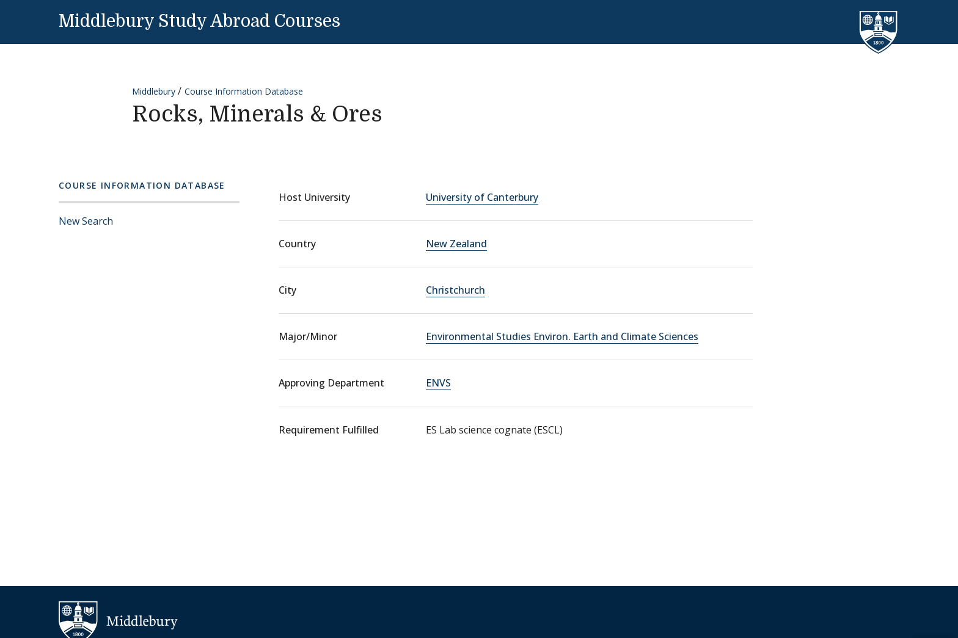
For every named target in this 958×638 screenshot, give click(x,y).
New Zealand (456, 243)
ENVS (438, 383)
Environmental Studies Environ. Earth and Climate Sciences (562, 336)
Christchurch (455, 290)
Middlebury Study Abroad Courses (199, 21)
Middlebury (153, 91)
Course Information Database (244, 91)
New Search (86, 221)
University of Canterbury (482, 197)
